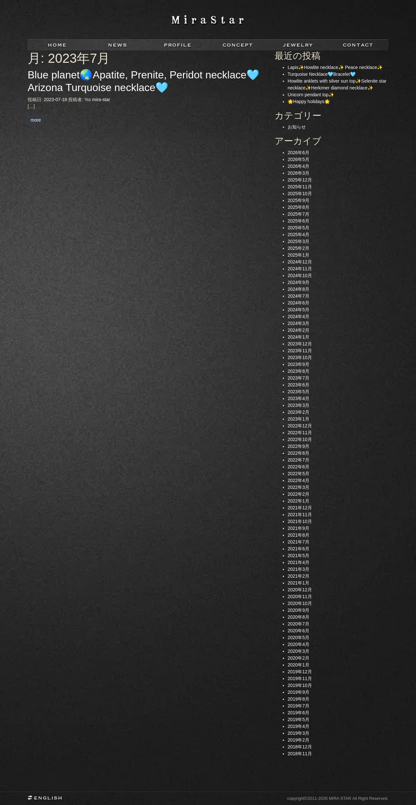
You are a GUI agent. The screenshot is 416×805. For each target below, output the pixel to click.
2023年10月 (300, 357)
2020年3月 (298, 651)
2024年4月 (298, 316)
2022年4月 (298, 480)
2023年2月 (298, 412)
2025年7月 (298, 214)
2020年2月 (298, 658)
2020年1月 (298, 664)
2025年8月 (298, 207)
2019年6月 (298, 712)
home (58, 45)
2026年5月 (298, 159)
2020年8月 (298, 617)
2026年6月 (298, 152)
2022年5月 (298, 473)
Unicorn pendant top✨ (311, 94)
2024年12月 (300, 261)
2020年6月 (298, 630)
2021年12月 (300, 507)
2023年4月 (298, 398)
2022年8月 (298, 453)
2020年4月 (298, 644)
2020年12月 (300, 589)
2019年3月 (298, 733)
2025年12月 (300, 179)
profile (178, 45)
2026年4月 (298, 166)
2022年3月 (298, 487)
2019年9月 (298, 692)
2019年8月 (298, 699)
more (36, 120)
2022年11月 (300, 432)
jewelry (298, 45)
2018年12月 (300, 746)
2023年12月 (300, 343)
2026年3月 (298, 173)
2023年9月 (298, 364)
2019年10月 (300, 685)
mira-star (101, 99)
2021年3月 (298, 569)
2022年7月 (298, 460)
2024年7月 (298, 296)
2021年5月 (298, 555)
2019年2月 (298, 740)
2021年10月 (300, 521)
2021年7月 (298, 541)
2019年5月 (298, 719)
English (47, 798)
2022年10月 (300, 439)
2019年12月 (300, 671)
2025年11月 (300, 186)
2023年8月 (298, 371)
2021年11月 (300, 514)
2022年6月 (298, 466)
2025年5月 (298, 227)
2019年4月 (298, 726)
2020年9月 (298, 610)
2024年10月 (300, 275)
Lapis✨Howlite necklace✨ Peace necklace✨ (335, 67)
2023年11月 (300, 350)
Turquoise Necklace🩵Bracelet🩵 (322, 74)
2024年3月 (298, 323)
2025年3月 (298, 241)
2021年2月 (298, 576)
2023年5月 (298, 391)
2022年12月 (300, 425)
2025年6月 (298, 220)
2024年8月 (298, 289)
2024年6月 (298, 302)
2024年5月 (298, 309)
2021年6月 (298, 548)
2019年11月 (300, 678)
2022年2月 (298, 494)
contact (358, 45)
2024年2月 (298, 330)
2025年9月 (298, 200)
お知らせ (297, 126)
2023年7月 (298, 378)
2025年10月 (300, 193)
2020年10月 (300, 603)
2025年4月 (298, 234)
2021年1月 (298, 582)
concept (238, 45)
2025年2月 (298, 248)
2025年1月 (298, 255)
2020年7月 (298, 623)
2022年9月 (298, 446)
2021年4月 (298, 562)
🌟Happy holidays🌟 (309, 101)
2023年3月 (298, 405)
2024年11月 (300, 268)
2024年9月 (298, 282)
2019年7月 (298, 705)
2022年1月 (298, 500)
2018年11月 (300, 753)
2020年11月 (300, 596)
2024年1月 (298, 337)
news (118, 45)
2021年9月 (298, 528)
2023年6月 (298, 384)
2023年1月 (298, 419)
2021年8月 (298, 535)
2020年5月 (298, 637)
